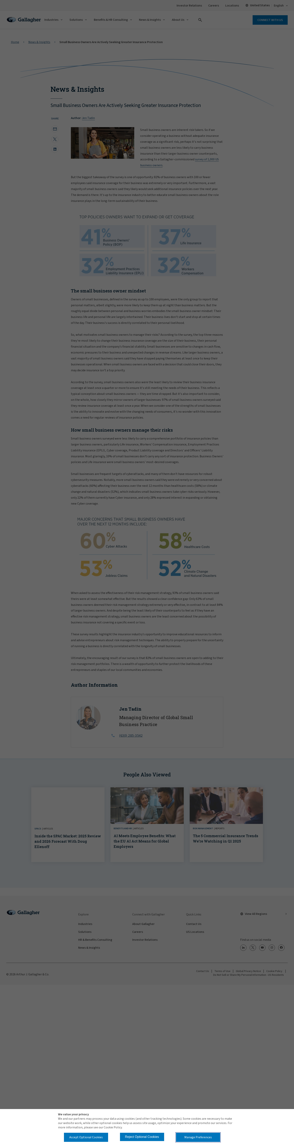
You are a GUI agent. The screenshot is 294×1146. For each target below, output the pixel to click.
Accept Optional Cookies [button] (86, 1137)
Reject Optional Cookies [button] (142, 1136)
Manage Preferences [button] (198, 1137)
